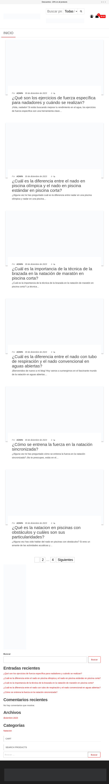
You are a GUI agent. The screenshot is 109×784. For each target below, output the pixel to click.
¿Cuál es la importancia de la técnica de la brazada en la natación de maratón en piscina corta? (52, 273)
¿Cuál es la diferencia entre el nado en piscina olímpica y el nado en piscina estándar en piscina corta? (48, 186)
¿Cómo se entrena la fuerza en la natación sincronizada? (30, 692)
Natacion (7, 730)
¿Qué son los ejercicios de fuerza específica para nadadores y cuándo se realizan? (54, 100)
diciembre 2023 (10, 718)
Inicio (8, 33)
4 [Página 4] (53, 560)
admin (19, 93)
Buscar (7, 654)
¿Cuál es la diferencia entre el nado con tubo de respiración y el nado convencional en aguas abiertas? (54, 361)
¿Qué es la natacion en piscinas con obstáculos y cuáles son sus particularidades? (46, 532)
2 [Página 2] (43, 560)
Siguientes (65, 560)
